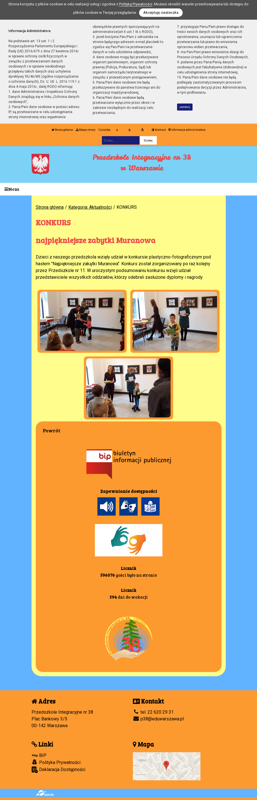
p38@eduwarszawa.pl (158, 719)
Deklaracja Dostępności (58, 770)
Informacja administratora (187, 129)
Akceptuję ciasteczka (160, 12)
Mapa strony (85, 129)
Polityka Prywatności (56, 762)
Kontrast (159, 129)
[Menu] (128, 189)
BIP (39, 755)
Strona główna (62, 129)
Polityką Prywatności (135, 4)
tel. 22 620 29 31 (153, 712)
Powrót (51, 430)
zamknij (184, 107)
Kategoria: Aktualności (90, 207)
